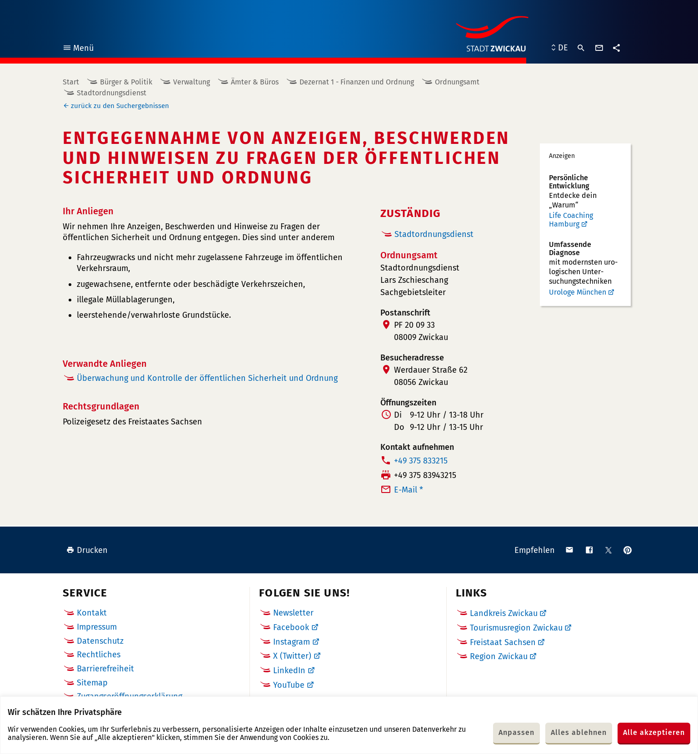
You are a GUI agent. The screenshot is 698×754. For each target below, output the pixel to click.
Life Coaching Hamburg (571, 220)
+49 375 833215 (421, 461)
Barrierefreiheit (105, 669)
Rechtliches (98, 655)
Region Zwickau (499, 656)
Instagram (291, 642)
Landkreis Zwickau (504, 613)
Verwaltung (191, 82)
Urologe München (577, 292)
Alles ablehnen (579, 732)
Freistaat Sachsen (503, 642)
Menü (78, 49)
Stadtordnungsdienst (111, 93)
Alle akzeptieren (654, 732)
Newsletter (293, 613)
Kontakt (92, 613)
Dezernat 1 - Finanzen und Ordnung (356, 82)
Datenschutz (100, 641)
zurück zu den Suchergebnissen (120, 106)
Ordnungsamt (457, 82)
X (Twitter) (292, 656)
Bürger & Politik (126, 82)
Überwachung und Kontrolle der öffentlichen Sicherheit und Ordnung (207, 378)
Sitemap (92, 683)
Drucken (87, 550)
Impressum (97, 627)
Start (71, 82)
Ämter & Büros (255, 82)
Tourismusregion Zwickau (516, 628)
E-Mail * (408, 490)
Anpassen (516, 732)
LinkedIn (289, 670)
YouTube (288, 685)
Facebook (291, 627)
